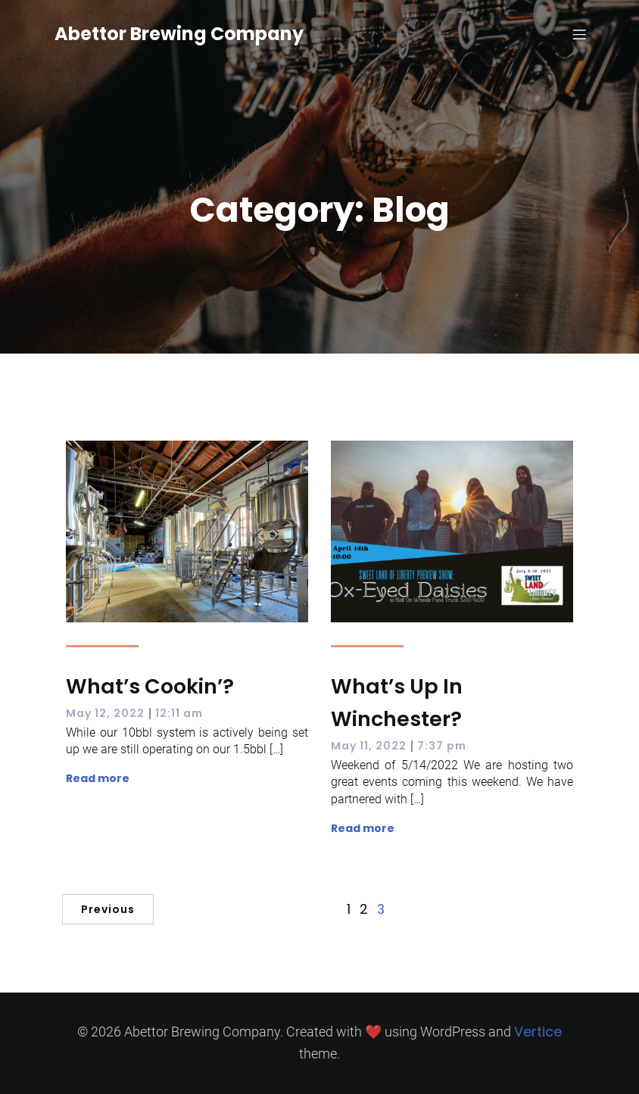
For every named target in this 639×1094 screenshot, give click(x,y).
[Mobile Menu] (579, 34)
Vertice (538, 1031)
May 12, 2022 (105, 713)
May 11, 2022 (369, 745)
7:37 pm (441, 745)
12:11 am (179, 713)
